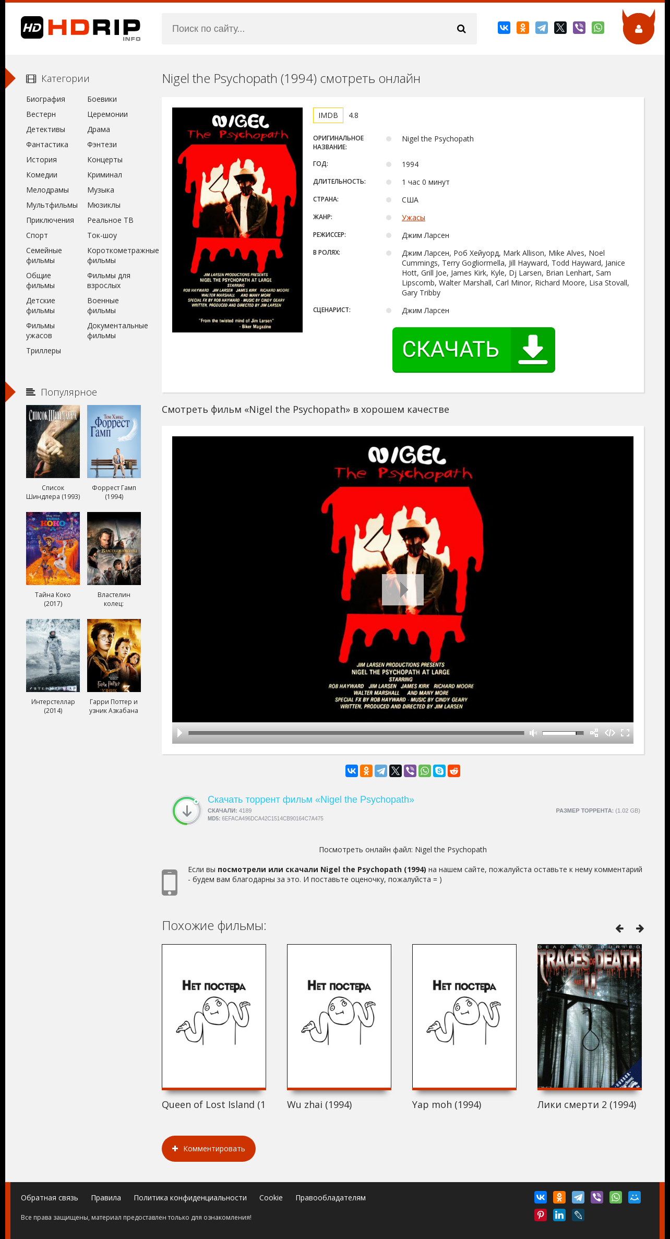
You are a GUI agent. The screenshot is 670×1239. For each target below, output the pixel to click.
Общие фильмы (40, 280)
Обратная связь (49, 1197)
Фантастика (47, 144)
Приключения (50, 220)
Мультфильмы (52, 205)
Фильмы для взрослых (108, 280)
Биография (45, 99)
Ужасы (413, 217)
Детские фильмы (40, 305)
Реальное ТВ (110, 220)
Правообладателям (330, 1197)
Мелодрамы (47, 190)
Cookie (271, 1197)
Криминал (104, 175)
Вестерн (41, 114)
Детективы (45, 129)
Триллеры (43, 350)
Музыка (100, 190)
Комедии (41, 175)
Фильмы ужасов (40, 330)
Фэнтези (102, 144)
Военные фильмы (103, 305)
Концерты (105, 159)
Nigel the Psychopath (451, 849)
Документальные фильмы (114, 330)
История (41, 159)
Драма (98, 129)
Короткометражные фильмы (114, 255)
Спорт (37, 235)
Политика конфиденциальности (190, 1197)
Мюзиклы (104, 205)
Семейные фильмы (44, 255)
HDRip (73, 29)
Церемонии (107, 114)
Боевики (102, 99)
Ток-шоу (102, 235)
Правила (106, 1197)
